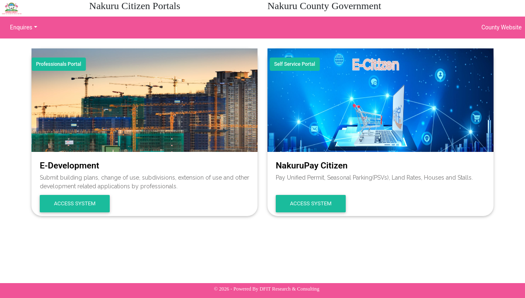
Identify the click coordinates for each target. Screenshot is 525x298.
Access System (75, 203)
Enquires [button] (21, 27)
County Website (502, 27)
